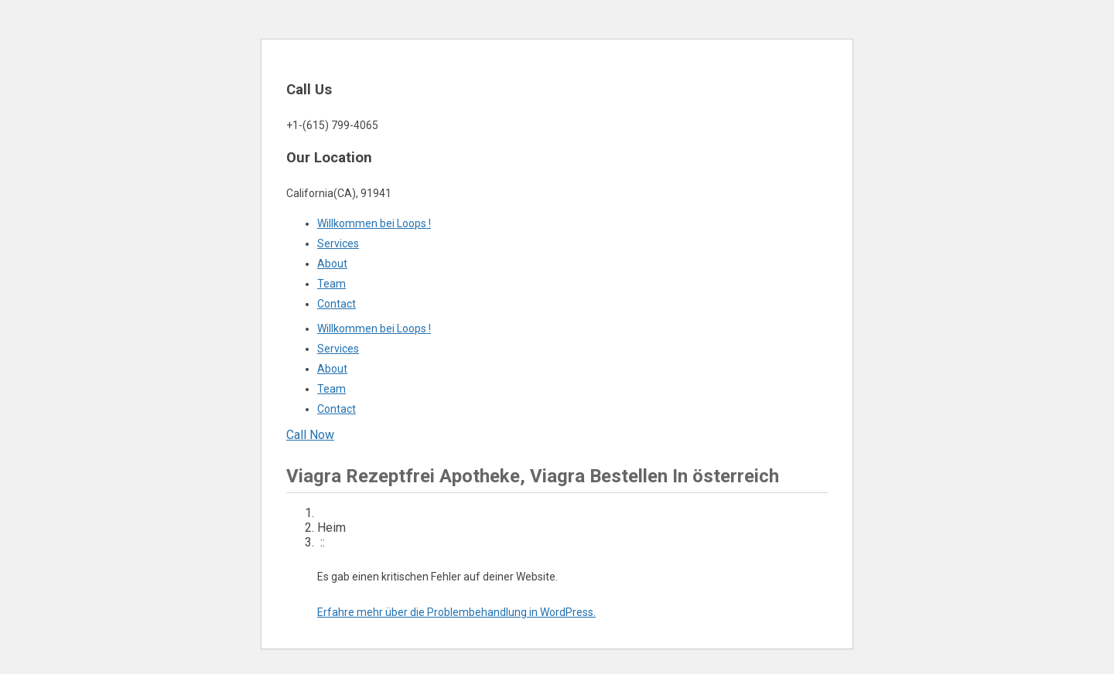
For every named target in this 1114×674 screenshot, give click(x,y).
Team (331, 283)
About (332, 263)
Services (338, 243)
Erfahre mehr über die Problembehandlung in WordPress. (456, 612)
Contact (336, 304)
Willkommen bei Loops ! (374, 223)
